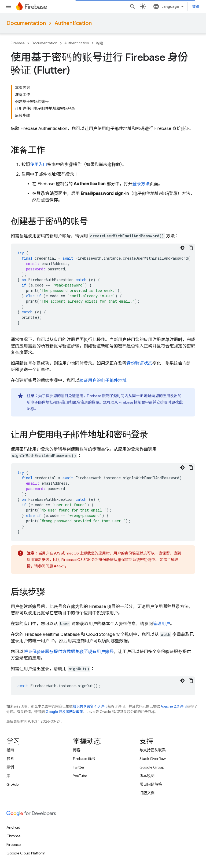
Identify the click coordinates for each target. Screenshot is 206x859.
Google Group (151, 767)
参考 (10, 758)
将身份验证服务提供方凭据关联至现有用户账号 (69, 651)
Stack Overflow (152, 758)
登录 (196, 6)
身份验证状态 (139, 363)
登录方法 (141, 184)
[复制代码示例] (191, 248)
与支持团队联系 (152, 750)
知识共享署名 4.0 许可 (90, 706)
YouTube (80, 775)
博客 (76, 750)
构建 (99, 43)
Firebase (18, 43)
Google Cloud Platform (25, 853)
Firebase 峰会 (84, 758)
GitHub (12, 784)
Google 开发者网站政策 (64, 711)
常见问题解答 (150, 784)
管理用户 (161, 623)
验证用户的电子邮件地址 (103, 380)
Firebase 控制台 (132, 402)
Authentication (73, 23)
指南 (10, 750)
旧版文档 (146, 793)
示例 (10, 767)
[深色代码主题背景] (182, 248)
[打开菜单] (8, 6)
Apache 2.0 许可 (174, 706)
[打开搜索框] (132, 6)
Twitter (78, 767)
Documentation (26, 23)
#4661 (59, 566)
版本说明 (146, 775)
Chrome (13, 835)
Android (13, 827)
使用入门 (38, 164)
